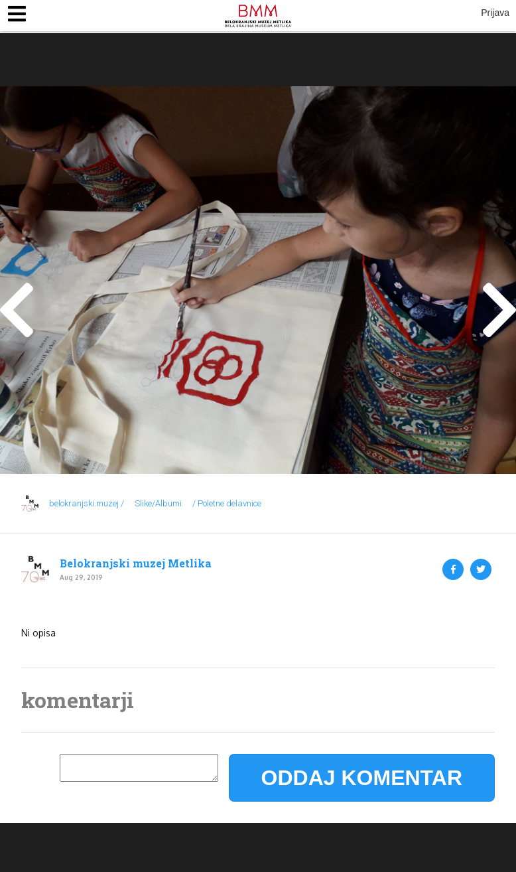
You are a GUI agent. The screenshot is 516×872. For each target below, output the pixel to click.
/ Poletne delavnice (226, 503)
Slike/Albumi (158, 503)
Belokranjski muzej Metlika (136, 563)
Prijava (495, 12)
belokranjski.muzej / (86, 503)
